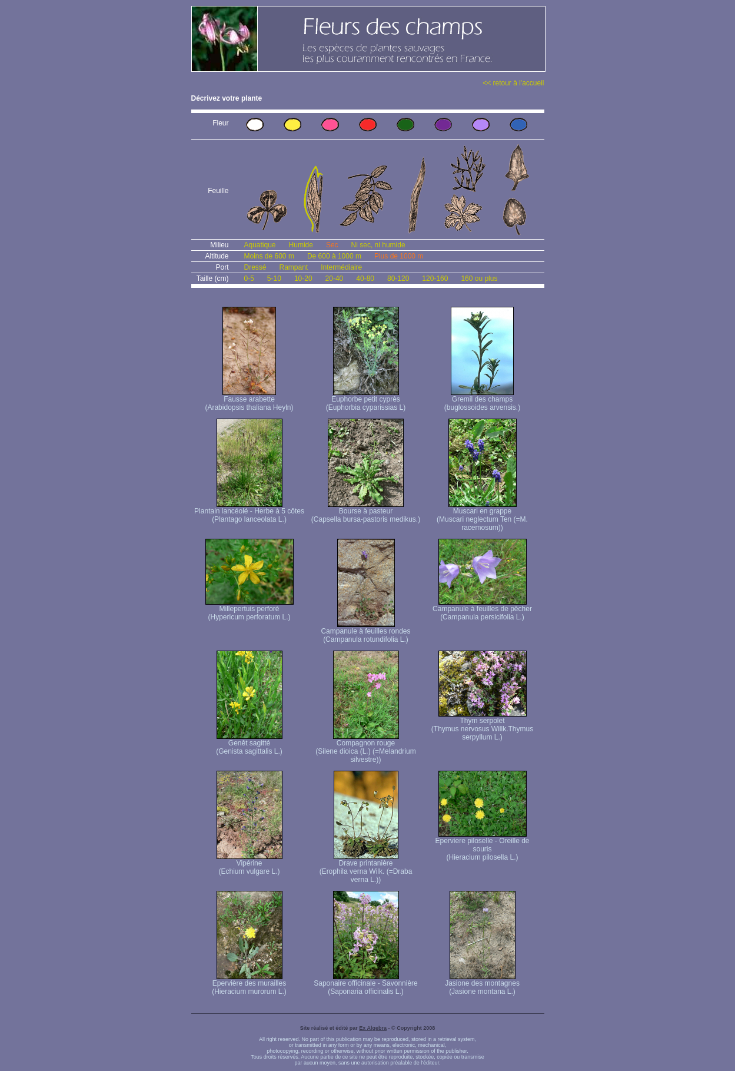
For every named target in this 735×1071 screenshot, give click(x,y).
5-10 (274, 278)
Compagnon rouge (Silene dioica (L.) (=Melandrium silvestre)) (365, 748)
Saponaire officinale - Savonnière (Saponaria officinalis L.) (366, 984)
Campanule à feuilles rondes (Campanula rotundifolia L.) (365, 632)
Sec (332, 245)
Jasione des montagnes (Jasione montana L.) (482, 984)
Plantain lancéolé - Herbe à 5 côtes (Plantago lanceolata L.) (249, 511)
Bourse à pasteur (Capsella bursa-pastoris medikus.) (365, 511)
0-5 (249, 278)
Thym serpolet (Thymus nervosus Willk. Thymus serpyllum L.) (482, 725)
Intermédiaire (341, 267)
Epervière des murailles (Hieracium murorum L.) (249, 984)
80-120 (398, 278)
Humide (301, 245)
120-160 (435, 278)
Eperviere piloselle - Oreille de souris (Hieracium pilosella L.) (482, 845)
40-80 (365, 278)
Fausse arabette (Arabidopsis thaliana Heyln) (249, 400)
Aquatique (260, 245)
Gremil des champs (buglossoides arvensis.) (482, 400)
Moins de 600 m (269, 256)
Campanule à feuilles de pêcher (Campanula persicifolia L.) (482, 609)
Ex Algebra (373, 1028)
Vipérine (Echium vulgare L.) (249, 864)
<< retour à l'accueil (513, 83)
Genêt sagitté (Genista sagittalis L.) (249, 743)
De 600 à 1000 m (334, 256)
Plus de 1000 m (398, 256)
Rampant (294, 267)
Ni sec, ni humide (378, 245)
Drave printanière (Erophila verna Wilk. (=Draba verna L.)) (366, 868)
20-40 (334, 278)
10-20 (303, 278)
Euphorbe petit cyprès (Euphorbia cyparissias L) (365, 400)
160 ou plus (479, 278)
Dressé (255, 267)
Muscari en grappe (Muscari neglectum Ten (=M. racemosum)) (482, 516)
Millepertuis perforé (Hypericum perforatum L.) (249, 609)
